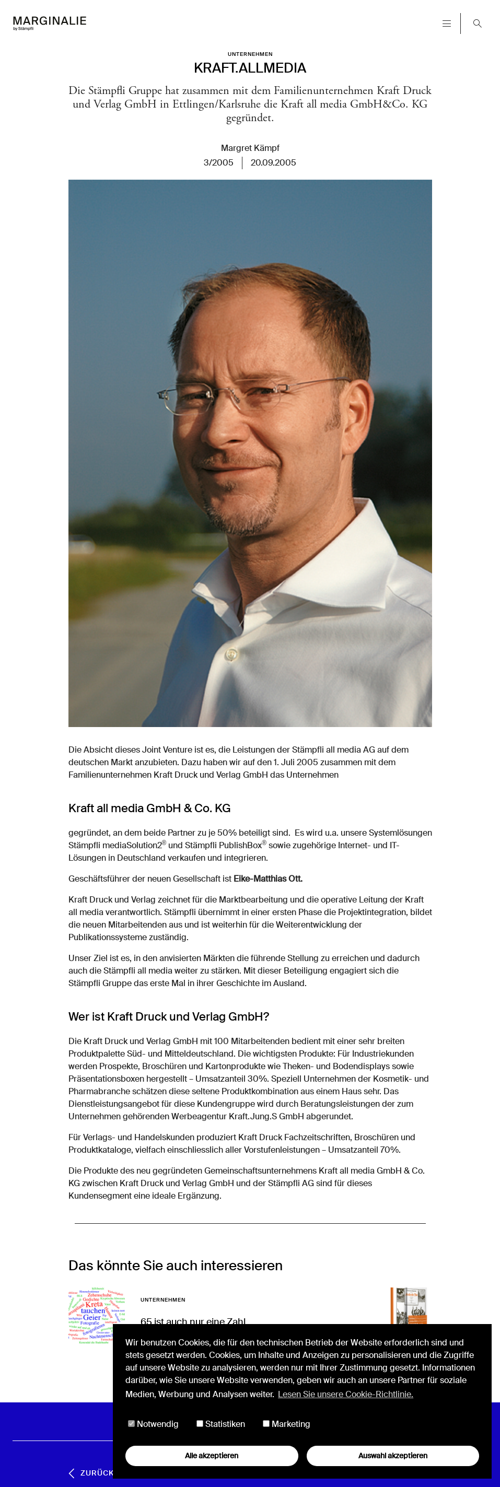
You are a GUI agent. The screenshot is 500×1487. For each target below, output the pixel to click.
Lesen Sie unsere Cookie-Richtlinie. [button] (345, 1394)
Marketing (286, 1424)
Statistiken (220, 1424)
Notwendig (153, 1424)
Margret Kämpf (250, 148)
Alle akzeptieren (211, 1455)
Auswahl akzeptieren (392, 1455)
